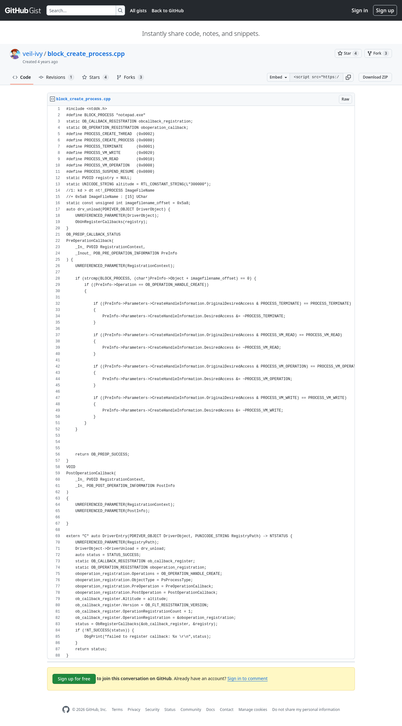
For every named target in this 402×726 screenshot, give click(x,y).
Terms (117, 709)
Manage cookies (252, 709)
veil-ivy (33, 53)
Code (22, 77)
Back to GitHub (168, 11)
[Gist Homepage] (23, 10)
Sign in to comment (247, 678)
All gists (138, 11)
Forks (130, 77)
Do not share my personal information (306, 709)
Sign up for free (74, 679)
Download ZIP (375, 77)
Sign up (385, 10)
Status (170, 709)
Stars (95, 77)
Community (191, 709)
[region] (201, 382)
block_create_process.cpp (86, 53)
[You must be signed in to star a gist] (348, 53)
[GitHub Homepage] (66, 709)
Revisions (56, 77)
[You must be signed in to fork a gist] (378, 53)
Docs (210, 709)
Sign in (360, 10)
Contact (226, 709)
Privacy (134, 709)
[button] (348, 77)
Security (152, 709)
